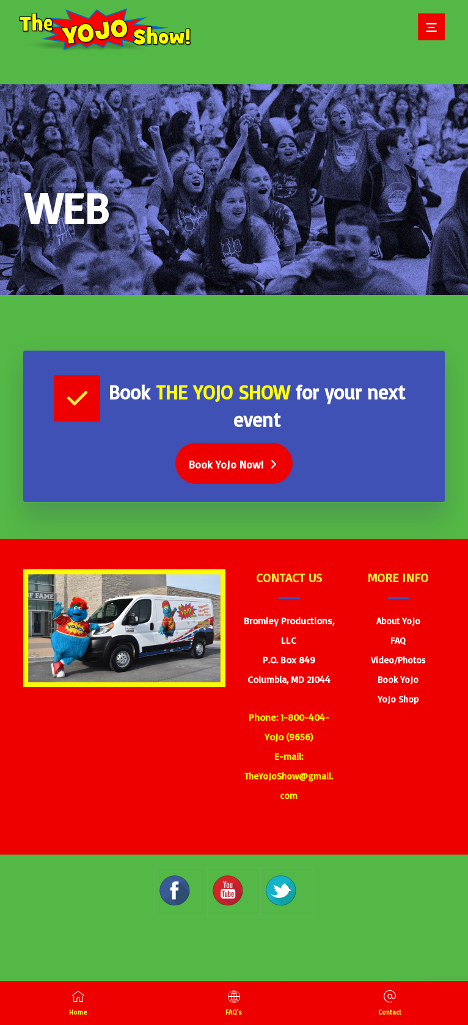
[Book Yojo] (233, 463)
